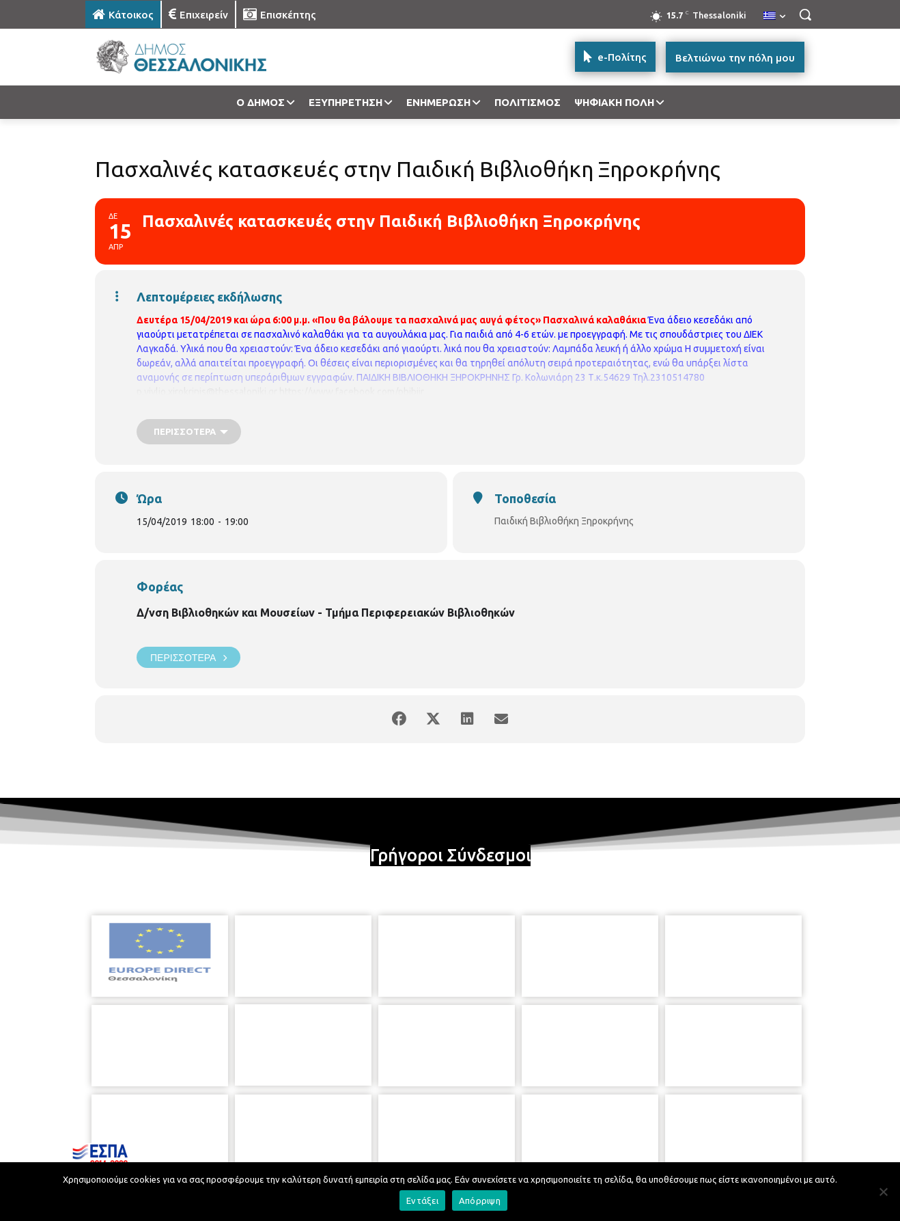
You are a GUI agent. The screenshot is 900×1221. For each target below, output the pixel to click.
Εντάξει (422, 1200)
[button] (805, 14)
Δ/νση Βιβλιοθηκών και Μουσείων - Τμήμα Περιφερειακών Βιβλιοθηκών (326, 612)
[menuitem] (774, 16)
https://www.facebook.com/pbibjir (351, 391)
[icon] (545, 1146)
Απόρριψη (480, 1200)
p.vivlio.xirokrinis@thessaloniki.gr (207, 391)
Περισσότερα (188, 657)
